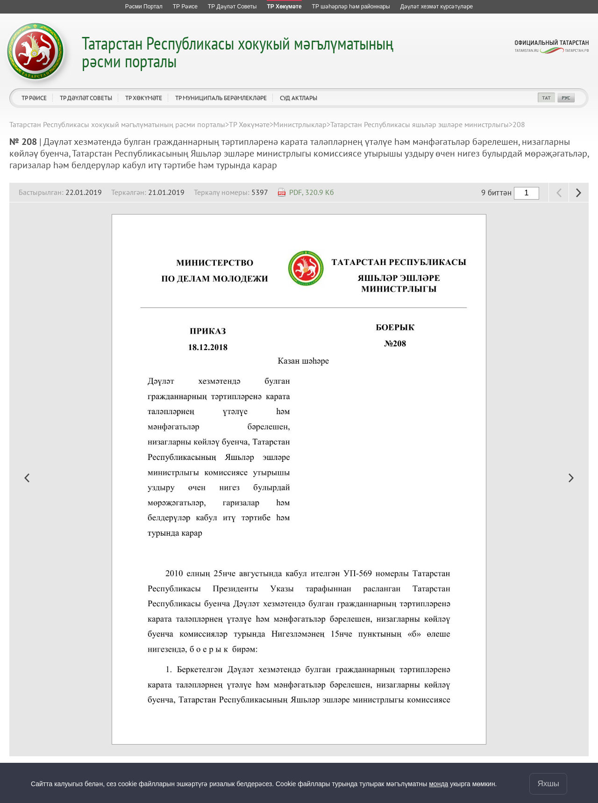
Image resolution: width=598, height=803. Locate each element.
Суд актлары (298, 98)
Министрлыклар (300, 124)
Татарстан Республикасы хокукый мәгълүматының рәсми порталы (237, 51)
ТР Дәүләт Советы (86, 98)
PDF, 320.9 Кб (311, 192)
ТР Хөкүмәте (143, 98)
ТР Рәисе (34, 98)
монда (438, 784)
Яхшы (548, 783)
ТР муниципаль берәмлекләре (221, 98)
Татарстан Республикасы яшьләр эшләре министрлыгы (419, 124)
